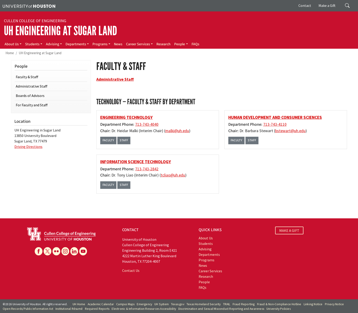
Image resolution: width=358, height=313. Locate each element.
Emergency (144, 304)
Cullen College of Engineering (35, 20)
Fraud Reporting (244, 304)
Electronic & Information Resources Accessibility (144, 309)
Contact (304, 5)
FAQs (195, 44)
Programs (100, 44)
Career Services (138, 44)
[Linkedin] (74, 251)
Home (9, 53)
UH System (161, 304)
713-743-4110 (275, 124)
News (118, 44)
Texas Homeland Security (204, 304)
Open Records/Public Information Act (28, 309)
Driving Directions (28, 146)
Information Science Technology (135, 161)
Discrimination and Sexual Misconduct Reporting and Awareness (221, 309)
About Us (12, 44)
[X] (47, 251)
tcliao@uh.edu (173, 175)
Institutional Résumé (69, 309)
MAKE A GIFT (289, 230)
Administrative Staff (31, 86)
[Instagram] (65, 251)
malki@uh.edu (177, 130)
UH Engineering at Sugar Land (60, 31)
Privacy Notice (334, 304)
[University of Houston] (29, 5)
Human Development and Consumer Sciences (275, 117)
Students (32, 44)
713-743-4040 (146, 124)
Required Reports (97, 309)
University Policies (278, 309)
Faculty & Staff (27, 77)
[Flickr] (56, 251)
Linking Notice (313, 304)
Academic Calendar (101, 304)
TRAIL (226, 304)
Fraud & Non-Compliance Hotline (279, 304)
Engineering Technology (126, 117)
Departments (76, 44)
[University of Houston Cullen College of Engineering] (61, 233)
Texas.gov (177, 304)
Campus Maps (125, 304)
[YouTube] (83, 251)
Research (163, 44)
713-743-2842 (146, 168)
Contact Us (131, 270)
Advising (52, 44)
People (179, 44)
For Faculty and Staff (32, 105)
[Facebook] (38, 251)
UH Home (79, 304)
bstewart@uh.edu (290, 130)
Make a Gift (327, 5)
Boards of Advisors (30, 95)
